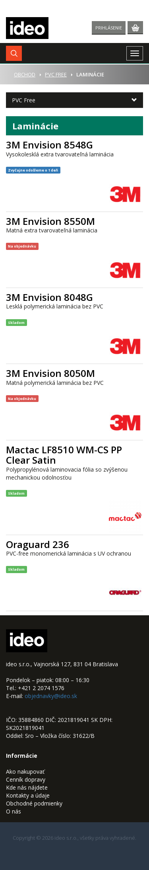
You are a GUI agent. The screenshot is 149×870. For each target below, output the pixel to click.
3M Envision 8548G (49, 144)
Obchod (24, 74)
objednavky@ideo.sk (51, 696)
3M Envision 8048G (49, 297)
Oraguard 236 (37, 544)
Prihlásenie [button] (108, 28)
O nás (13, 811)
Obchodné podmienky (34, 803)
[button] (14, 53)
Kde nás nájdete (27, 787)
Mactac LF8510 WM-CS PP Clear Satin (64, 454)
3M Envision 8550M (50, 221)
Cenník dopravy (25, 779)
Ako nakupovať (25, 771)
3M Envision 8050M (50, 373)
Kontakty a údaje (28, 795)
